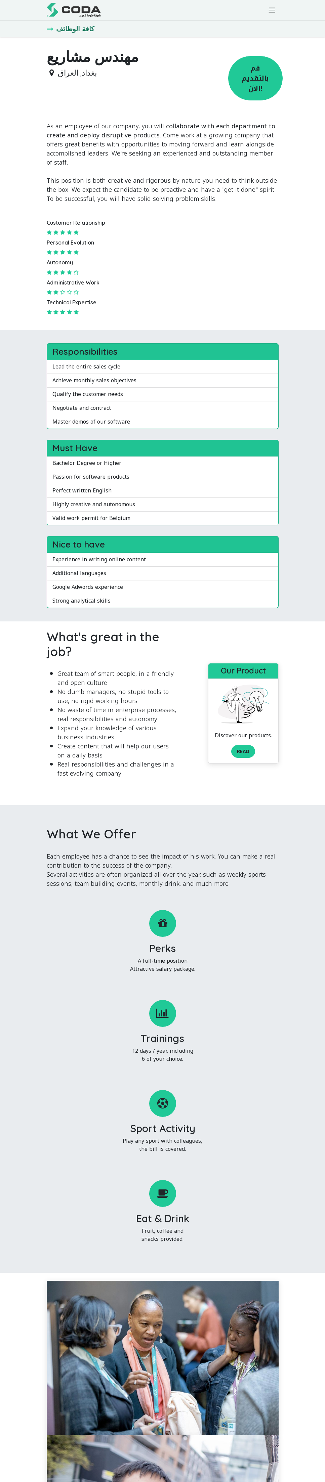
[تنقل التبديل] (272, 10)
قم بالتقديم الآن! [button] (255, 78)
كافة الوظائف (70, 29)
